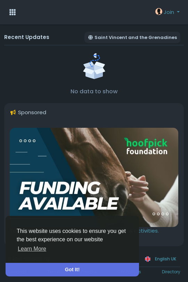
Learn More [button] (32, 249)
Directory (171, 272)
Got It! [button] (72, 269)
